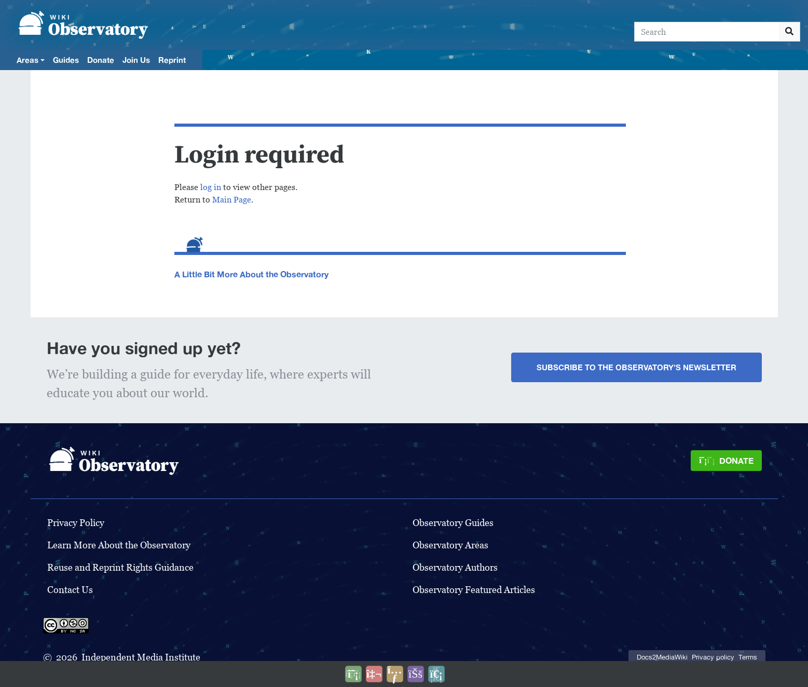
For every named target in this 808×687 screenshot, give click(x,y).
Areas (27, 59)
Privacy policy (713, 657)
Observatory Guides (453, 522)
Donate (100, 59)
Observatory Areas (450, 545)
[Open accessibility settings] (415, 674)
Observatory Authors (455, 567)
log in (210, 187)
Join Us (136, 59)
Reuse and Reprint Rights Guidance (120, 567)
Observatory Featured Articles (474, 589)
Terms (747, 657)
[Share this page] (395, 674)
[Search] (706, 32)
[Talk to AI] (374, 674)
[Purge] (436, 674)
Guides (66, 59)
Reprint (172, 59)
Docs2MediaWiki (662, 657)
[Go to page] (789, 32)
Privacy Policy (75, 522)
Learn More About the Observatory (118, 545)
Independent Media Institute (140, 657)
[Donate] (726, 460)
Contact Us (70, 589)
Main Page (231, 200)
